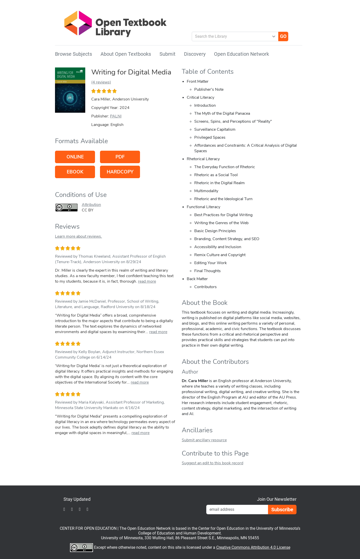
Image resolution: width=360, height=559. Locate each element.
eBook (75, 172)
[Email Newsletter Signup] (237, 509)
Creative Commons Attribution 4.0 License (253, 547)
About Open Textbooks (125, 54)
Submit (168, 54)
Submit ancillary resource (204, 440)
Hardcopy (120, 172)
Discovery (195, 54)
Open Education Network (241, 54)
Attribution (91, 204)
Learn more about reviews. (78, 236)
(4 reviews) (101, 82)
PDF (120, 157)
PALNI (116, 116)
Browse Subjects (73, 54)
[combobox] (233, 36)
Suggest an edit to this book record (212, 463)
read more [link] (147, 281)
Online (75, 157)
